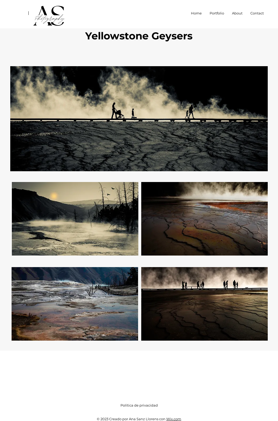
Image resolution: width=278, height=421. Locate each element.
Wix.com (173, 419)
